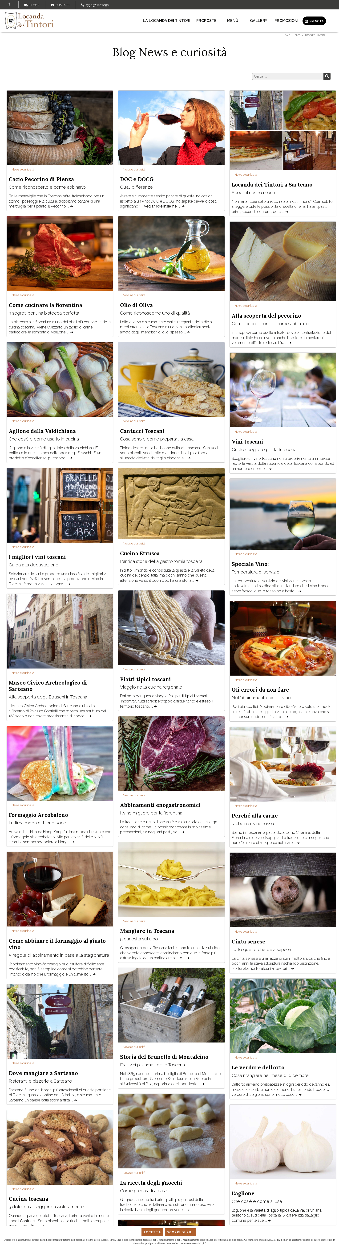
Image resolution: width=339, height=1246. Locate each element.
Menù (232, 20)
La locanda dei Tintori (166, 20)
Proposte (206, 20)
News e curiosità (23, 169)
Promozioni (286, 20)
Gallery (258, 20)
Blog (30, 5)
